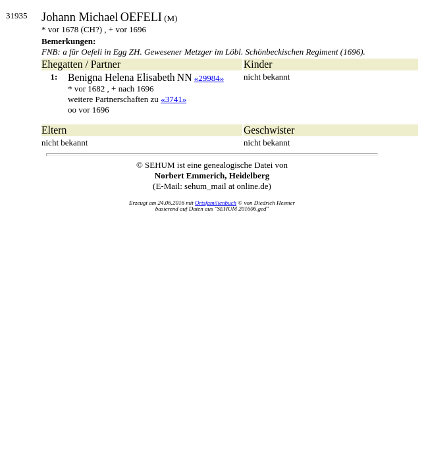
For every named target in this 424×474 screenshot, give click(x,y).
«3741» (173, 99)
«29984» (209, 78)
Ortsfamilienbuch (215, 202)
